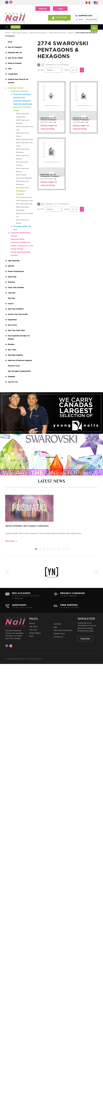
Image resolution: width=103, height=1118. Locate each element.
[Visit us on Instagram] (11, 646)
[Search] (94, 28)
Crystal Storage (17, 249)
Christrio (11, 282)
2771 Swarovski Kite (24, 204)
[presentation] (7, 572)
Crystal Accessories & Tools (22, 245)
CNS (9, 68)
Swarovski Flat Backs (38, 33)
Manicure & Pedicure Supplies (20, 360)
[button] (36, 549)
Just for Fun (13, 382)
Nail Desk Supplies (15, 355)
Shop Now (15, 27)
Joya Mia (11, 293)
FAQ (31, 636)
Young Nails (13, 74)
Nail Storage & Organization (19, 371)
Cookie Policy (59, 633)
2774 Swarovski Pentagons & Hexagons (22, 191)
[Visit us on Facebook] (7, 646)
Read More (10, 541)
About (32, 623)
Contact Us (58, 637)
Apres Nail (12, 277)
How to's (33, 630)
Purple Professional (16, 271)
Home (7, 33)
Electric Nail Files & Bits (18, 314)
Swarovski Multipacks (22, 101)
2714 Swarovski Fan (24, 197)
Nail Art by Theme (15, 58)
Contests (57, 624)
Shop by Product (15, 63)
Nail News (33, 626)
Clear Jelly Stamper (16, 287)
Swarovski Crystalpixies (20, 242)
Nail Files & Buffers (16, 309)
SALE (10, 42)
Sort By (40, 70)
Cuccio (11, 303)
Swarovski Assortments (22, 104)
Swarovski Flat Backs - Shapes (61, 33)
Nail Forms (12, 325)
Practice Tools (14, 366)
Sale (55, 627)
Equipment (12, 320)
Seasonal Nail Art (15, 52)
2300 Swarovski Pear (24, 139)
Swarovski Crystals (19, 33)
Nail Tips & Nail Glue (16, 330)
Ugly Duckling (13, 260)
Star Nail (11, 298)
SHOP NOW (51, 416)
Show (66, 70)
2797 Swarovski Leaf (24, 200)
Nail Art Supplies (15, 47)
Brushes (11, 344)
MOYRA (11, 266)
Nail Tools (12, 350)
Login (60, 8)
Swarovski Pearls (17, 239)
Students (11, 376)
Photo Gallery (35, 633)
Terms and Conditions (63, 630)
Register (43, 8)
